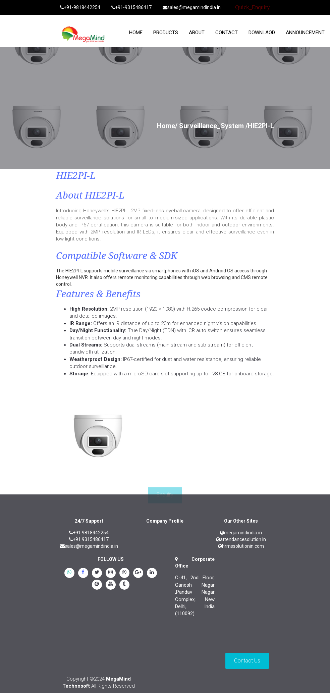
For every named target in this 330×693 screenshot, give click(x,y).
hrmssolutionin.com (241, 546)
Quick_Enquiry (252, 7)
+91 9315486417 (89, 539)
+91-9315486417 (131, 7)
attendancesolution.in (241, 539)
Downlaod (262, 33)
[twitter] (97, 573)
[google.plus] (138, 573)
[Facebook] (83, 573)
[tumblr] (124, 585)
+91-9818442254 (80, 7)
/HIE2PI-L (259, 126)
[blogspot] (124, 573)
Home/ (167, 126)
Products (165, 33)
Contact (226, 33)
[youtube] (111, 585)
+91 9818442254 (89, 532)
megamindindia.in (241, 532)
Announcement (305, 33)
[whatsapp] (69, 573)
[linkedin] (152, 573)
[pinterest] (97, 585)
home (136, 33)
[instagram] (111, 573)
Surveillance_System (211, 126)
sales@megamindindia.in (192, 7)
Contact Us (247, 660)
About (197, 33)
